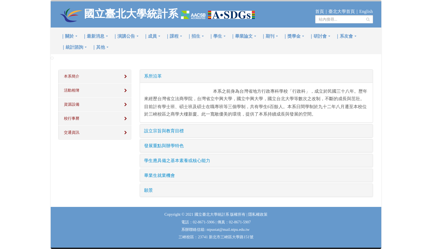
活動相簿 (71, 90)
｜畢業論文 (242, 36)
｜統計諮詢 (72, 47)
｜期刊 (267, 36)
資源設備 (71, 104)
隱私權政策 (258, 214)
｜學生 (215, 36)
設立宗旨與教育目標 (164, 130)
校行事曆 (71, 118)
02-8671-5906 (204, 222)
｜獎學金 (292, 36)
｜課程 (172, 36)
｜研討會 (318, 36)
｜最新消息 (93, 36)
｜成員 (150, 36)
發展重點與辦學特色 (164, 145)
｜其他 (98, 47)
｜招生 (193, 36)
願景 (148, 190)
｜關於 (67, 36)
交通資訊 (71, 132)
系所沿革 (153, 76)
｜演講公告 (124, 36)
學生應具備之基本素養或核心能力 (177, 160)
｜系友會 (344, 36)
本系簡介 (71, 76)
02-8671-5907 (240, 222)
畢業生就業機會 (159, 175)
